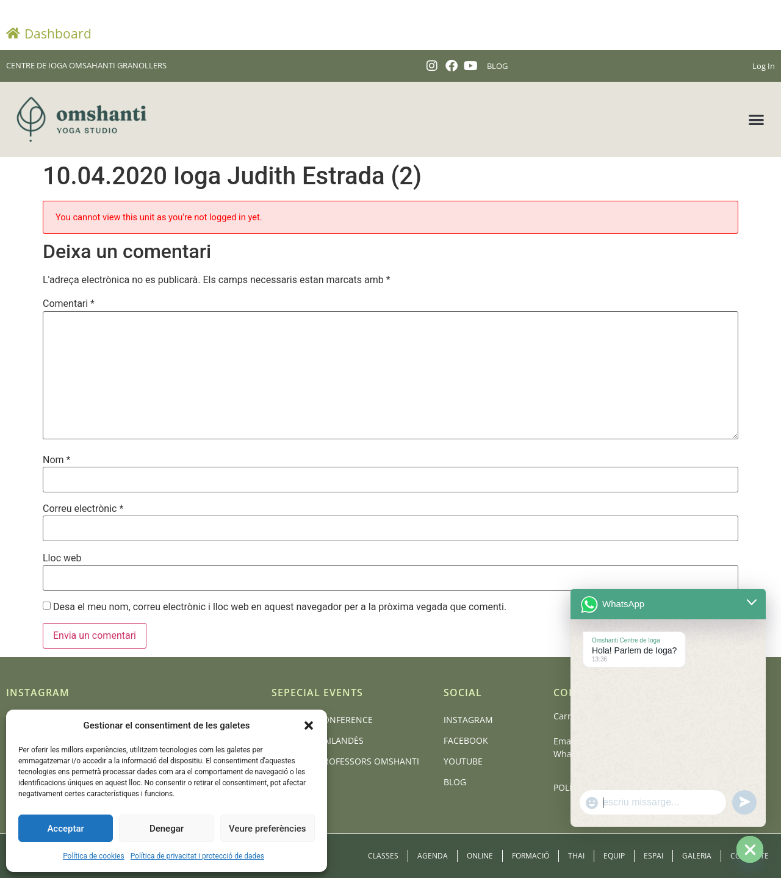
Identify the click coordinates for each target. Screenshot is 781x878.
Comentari (69, 304)
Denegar (166, 828)
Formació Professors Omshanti (345, 761)
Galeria (696, 856)
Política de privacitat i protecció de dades (197, 856)
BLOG (497, 65)
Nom (56, 460)
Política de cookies (93, 856)
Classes (383, 856)
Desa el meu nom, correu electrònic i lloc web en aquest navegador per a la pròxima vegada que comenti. (279, 607)
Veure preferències (267, 828)
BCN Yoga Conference (322, 719)
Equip (614, 856)
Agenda (432, 856)
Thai (576, 856)
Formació (530, 856)
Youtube (463, 761)
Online (480, 856)
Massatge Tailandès (318, 740)
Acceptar (65, 828)
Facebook (466, 740)
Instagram (468, 719)
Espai (653, 856)
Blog (455, 782)
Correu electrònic (83, 509)
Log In (763, 65)
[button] (309, 725)
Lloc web (62, 558)
